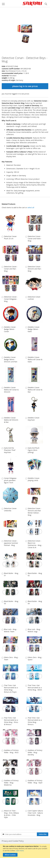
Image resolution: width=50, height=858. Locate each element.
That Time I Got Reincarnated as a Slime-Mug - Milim (35, 687)
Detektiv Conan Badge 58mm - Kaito (33, 329)
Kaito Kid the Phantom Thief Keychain (9, 450)
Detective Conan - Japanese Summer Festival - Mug (11, 543)
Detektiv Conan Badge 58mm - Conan (10, 329)
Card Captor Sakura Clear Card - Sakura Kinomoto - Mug (35, 813)
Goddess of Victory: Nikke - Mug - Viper (35, 781)
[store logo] (32, 4)
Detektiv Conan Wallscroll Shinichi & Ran (11, 420)
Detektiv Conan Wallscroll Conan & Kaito (35, 359)
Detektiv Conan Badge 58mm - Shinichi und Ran (10, 359)
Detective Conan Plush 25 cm (10, 237)
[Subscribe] (42, 834)
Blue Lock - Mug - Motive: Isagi (34, 630)
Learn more (20, 851)
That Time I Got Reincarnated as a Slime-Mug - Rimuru (35, 721)
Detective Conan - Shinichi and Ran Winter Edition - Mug (34, 511)
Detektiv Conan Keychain (33, 419)
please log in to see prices (25, 86)
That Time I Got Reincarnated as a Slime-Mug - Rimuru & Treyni (11, 688)
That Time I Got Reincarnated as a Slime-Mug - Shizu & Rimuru (11, 721)
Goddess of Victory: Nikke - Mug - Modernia (11, 782)
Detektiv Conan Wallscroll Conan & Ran (35, 389)
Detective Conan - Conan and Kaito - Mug (35, 238)
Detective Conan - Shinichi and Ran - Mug (35, 268)
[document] (25, 851)
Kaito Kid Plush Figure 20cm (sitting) (33, 450)
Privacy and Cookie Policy (13, 841)
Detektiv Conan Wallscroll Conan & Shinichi (11, 389)
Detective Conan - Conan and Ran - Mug (11, 268)
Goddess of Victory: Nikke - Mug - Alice (11, 751)
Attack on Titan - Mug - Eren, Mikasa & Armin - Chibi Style (11, 814)
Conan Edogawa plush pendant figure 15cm (10, 480)
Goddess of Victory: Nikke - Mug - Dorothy (35, 752)
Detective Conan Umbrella (10, 509)
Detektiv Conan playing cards (33, 479)
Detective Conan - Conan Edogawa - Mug (11, 299)
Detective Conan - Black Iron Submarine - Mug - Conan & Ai (35, 544)
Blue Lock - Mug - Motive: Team (10, 630)
